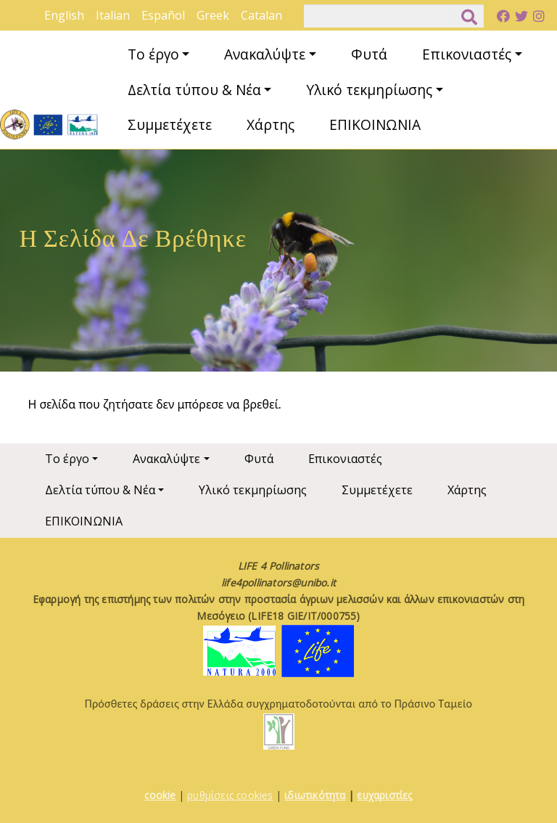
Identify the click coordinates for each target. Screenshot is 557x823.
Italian (113, 15)
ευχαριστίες (384, 795)
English (64, 15)
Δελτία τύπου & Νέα (194, 89)
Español (163, 15)
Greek (213, 15)
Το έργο (153, 54)
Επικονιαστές (466, 54)
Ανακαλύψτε (264, 54)
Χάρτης (270, 124)
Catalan (261, 15)
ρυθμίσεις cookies (230, 795)
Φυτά (369, 54)
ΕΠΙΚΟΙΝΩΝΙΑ (375, 124)
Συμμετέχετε (170, 124)
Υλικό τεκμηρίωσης (369, 89)
